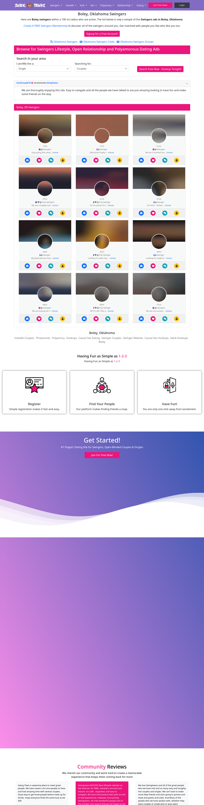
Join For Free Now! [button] (102, 455)
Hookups (71, 338)
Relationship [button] (124, 5)
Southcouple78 (24, 82)
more (55, 152)
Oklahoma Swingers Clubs (97, 41)
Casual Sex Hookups (157, 338)
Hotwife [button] (70, 5)
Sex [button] (93, 5)
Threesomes (43, 338)
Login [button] (182, 5)
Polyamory (58, 338)
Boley (102, 342)
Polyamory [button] (106, 5)
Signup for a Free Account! (102, 33)
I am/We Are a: (25, 63)
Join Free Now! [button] (160, 5)
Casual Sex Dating (89, 338)
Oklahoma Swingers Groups (135, 41)
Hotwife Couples (24, 338)
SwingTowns (52, 82)
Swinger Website (133, 338)
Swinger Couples (111, 338)
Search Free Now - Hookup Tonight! (160, 69)
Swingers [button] (55, 5)
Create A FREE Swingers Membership (46, 26)
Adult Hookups (179, 338)
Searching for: (83, 63)
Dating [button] (140, 5)
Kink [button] (82, 5)
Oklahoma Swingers (63, 41)
